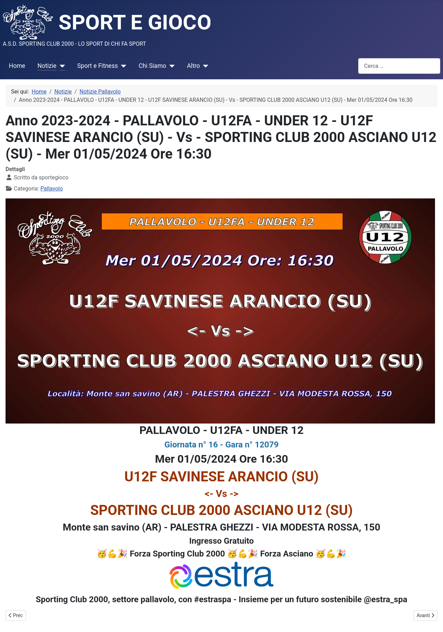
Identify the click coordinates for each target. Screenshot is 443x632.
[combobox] (399, 66)
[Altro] (204, 65)
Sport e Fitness (97, 65)
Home (17, 65)
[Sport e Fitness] (122, 65)
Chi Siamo (152, 65)
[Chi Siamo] (170, 65)
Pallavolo (51, 188)
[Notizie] (60, 65)
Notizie (46, 65)
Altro (193, 65)
